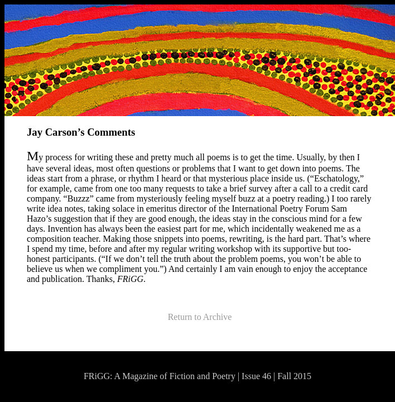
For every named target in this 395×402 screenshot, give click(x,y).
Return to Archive (200, 317)
